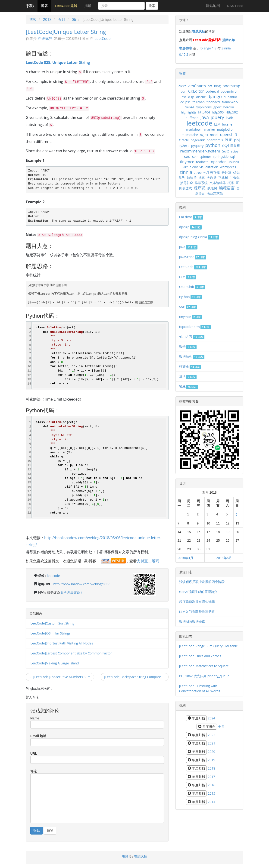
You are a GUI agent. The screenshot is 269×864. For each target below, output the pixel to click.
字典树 (223, 177)
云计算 (226, 172)
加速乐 (192, 177)
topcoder (218, 161)
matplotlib (225, 129)
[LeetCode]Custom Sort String (51, 623)
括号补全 (186, 183)
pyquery (197, 145)
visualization (209, 167)
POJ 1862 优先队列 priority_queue (204, 676)
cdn (183, 91)
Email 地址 (38, 736)
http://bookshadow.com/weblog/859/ (81, 584)
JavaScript (192, 257)
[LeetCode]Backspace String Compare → (134, 677)
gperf (217, 107)
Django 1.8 (208, 48)
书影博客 (185, 48)
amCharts (197, 85)
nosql (214, 135)
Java (204, 117)
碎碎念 (190, 366)
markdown (194, 129)
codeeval (212, 91)
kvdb (229, 118)
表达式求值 (215, 193)
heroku (228, 107)
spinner (205, 156)
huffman (191, 118)
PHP (228, 139)
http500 (218, 112)
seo (187, 156)
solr (195, 156)
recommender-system (200, 151)
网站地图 (213, 6)
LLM (217, 124)
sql (232, 156)
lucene (227, 124)
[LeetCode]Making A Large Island (54, 663)
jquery (217, 117)
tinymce (187, 161)
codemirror (229, 91)
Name (34, 718)
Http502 (231, 112)
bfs (210, 86)
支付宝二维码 (148, 560)
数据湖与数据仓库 (192, 621)
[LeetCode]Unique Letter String (66, 32)
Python (190, 296)
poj (237, 139)
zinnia (186, 172)
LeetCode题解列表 (207, 40)
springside (220, 156)
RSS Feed (235, 6)
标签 (182, 73)
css (184, 97)
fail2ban (199, 102)
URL (33, 753)
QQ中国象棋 (231, 145)
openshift (228, 134)
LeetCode (103, 38)
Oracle (184, 140)
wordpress (228, 167)
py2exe (183, 145)
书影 (30, 5)
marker (209, 129)
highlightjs (189, 112)
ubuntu (233, 162)
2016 (211, 785)
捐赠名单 (228, 40)
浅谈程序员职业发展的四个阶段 (202, 581)
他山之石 (191, 336)
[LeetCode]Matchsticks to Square (204, 666)
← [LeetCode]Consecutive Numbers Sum (60, 677)
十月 (221, 726)
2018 (47, 19)
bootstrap (231, 85)
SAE (188, 306)
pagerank (198, 140)
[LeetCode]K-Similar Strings (49, 633)
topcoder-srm (195, 326)
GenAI (189, 107)
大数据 (211, 177)
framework (230, 102)
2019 (211, 760)
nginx (204, 135)
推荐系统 (201, 183)
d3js (191, 97)
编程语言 (227, 188)
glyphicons (204, 107)
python (212, 145)
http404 (204, 112)
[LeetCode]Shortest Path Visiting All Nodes (61, 643)
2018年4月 (185, 558)
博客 (44, 6)
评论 (33, 771)
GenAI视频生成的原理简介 (198, 591)
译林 (188, 386)
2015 (211, 793)
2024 (211, 718)
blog (217, 86)
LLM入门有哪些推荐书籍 (197, 611)
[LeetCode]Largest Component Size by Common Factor (70, 653)
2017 (211, 776)
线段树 (212, 188)
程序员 (200, 188)
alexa (182, 86)
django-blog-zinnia (199, 237)
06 (74, 19)
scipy (235, 151)
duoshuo (230, 97)
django (214, 96)
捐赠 (87, 6)
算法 (188, 376)
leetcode (53, 575)
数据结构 (191, 356)
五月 (61, 19)
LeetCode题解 (66, 6)
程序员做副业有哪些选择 (197, 601)
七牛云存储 (211, 172)
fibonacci (213, 102)
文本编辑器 (218, 183)
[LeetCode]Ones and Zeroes (200, 656)
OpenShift (192, 287)
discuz (201, 97)
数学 (188, 346)
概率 (231, 183)
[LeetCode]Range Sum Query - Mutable (208, 646)
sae (225, 151)
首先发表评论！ (72, 592)
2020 (211, 751)
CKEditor (196, 91)
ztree (198, 172)
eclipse (185, 102)
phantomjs (215, 140)
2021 (211, 743)
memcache (189, 135)
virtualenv (190, 167)
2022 (211, 735)
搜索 (152, 6)
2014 (211, 801)
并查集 (235, 177)
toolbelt (202, 162)
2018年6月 (224, 558)
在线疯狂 (45, 38)
